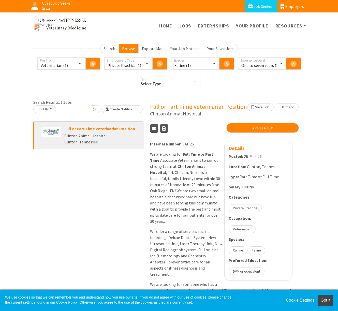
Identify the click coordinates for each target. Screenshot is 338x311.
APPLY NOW (262, 127)
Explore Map (153, 48)
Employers (292, 6)
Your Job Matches (185, 48)
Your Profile (252, 26)
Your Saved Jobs (220, 48)
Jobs (185, 26)
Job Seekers (261, 6)
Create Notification (122, 109)
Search (109, 48)
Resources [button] (288, 26)
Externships (213, 26)
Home (165, 26)
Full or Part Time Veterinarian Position (99, 128)
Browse (128, 48)
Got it (325, 300)
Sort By (43, 109)
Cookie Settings (300, 300)
